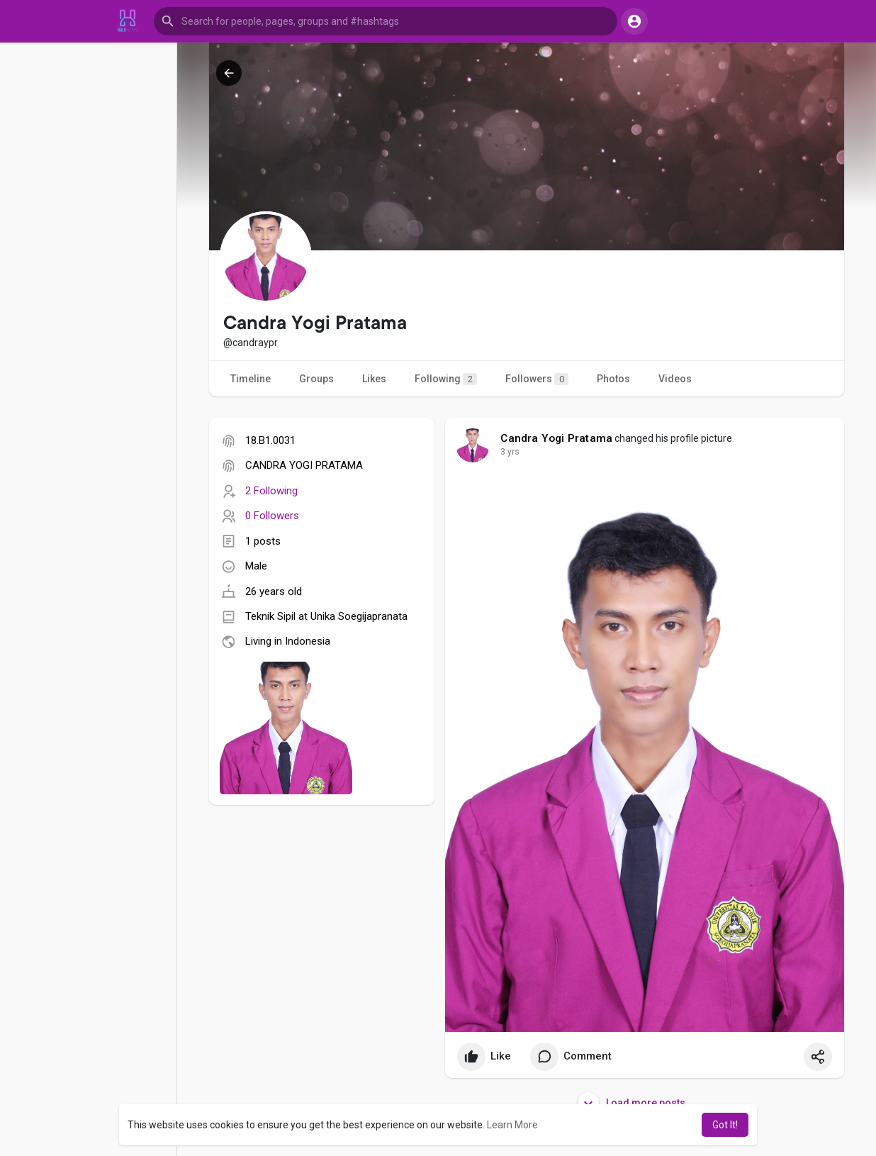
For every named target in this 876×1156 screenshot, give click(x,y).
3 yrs (510, 452)
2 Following (271, 490)
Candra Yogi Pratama (556, 438)
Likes (374, 378)
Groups (316, 378)
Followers (536, 379)
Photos (613, 378)
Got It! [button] (725, 1124)
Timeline (250, 378)
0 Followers (272, 515)
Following (446, 379)
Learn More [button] (512, 1124)
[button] (385, 21)
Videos (675, 378)
